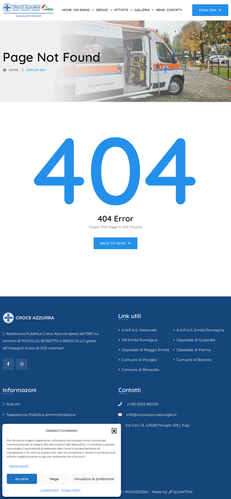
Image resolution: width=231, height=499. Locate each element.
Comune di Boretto (194, 360)
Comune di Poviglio (139, 360)
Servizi (102, 10)
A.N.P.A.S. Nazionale (139, 330)
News (160, 10)
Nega (54, 479)
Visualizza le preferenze (94, 479)
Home (67, 10)
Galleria (142, 10)
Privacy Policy (71, 490)
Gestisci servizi (18, 465)
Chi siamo (82, 10)
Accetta (21, 479)
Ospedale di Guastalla (195, 340)
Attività (121, 10)
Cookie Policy (50, 490)
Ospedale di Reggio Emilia (145, 350)
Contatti (174, 10)
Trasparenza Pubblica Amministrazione (41, 415)
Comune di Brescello (140, 370)
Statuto (13, 404)
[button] (114, 430)
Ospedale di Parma (193, 350)
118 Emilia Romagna (139, 340)
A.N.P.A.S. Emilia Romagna (200, 330)
